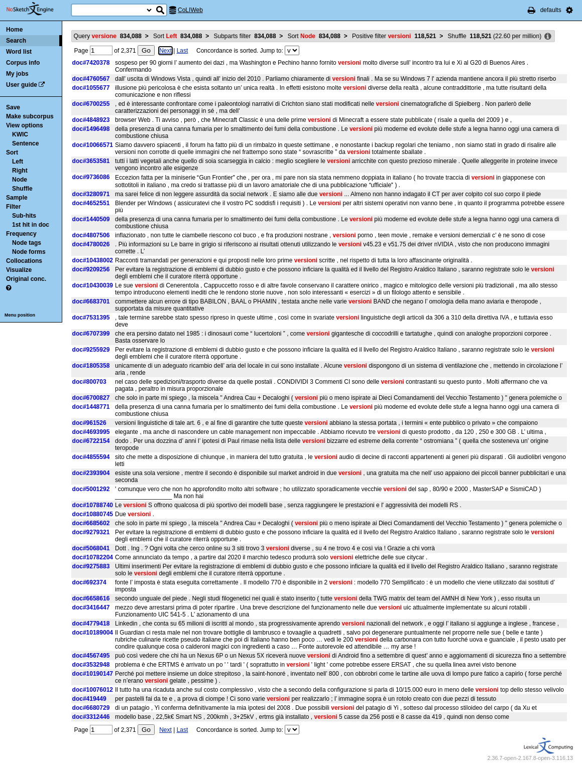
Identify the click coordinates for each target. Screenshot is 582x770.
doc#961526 (89, 422)
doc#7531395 (91, 317)
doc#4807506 (91, 235)
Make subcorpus (30, 116)
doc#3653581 (91, 161)
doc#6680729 (91, 707)
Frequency (21, 233)
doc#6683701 (91, 301)
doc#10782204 (92, 557)
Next (165, 50)
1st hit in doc (30, 224)
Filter (13, 206)
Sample (17, 197)
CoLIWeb (190, 10)
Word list (19, 51)
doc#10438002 (92, 260)
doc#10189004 (92, 632)
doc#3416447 (91, 607)
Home (14, 29)
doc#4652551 (91, 203)
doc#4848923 (91, 119)
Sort (12, 152)
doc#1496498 (91, 128)
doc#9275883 (91, 566)
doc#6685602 (91, 523)
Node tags (26, 242)
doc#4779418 (91, 623)
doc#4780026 (91, 244)
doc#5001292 (91, 489)
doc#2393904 (91, 473)
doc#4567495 (91, 655)
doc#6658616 (91, 598)
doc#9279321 (91, 532)
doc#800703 (89, 381)
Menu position (20, 315)
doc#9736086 (91, 177)
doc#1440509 (91, 219)
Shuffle (22, 188)
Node (19, 179)
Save (13, 107)
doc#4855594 (91, 456)
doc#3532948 (91, 664)
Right (20, 170)
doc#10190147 (92, 673)
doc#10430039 (92, 285)
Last (182, 50)
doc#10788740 (92, 505)
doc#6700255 (91, 103)
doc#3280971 (91, 194)
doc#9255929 (91, 349)
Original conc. (26, 278)
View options (24, 125)
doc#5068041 (91, 548)
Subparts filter (245, 36)
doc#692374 (89, 582)
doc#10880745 (92, 514)
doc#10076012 (92, 689)
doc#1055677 (91, 87)
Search (16, 40)
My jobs (17, 73)
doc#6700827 (91, 397)
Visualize (19, 269)
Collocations (24, 260)
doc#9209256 (91, 269)
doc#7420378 (91, 62)
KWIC (20, 134)
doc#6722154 (91, 440)
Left (17, 161)
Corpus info (23, 62)
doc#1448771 (91, 406)
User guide (21, 84)
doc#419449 (89, 698)
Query (108, 36)
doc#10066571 (92, 144)
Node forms (29, 251)
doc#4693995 (91, 431)
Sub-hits (24, 215)
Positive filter (394, 36)
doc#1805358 (91, 365)
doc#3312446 (91, 716)
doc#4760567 (91, 78)
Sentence (25, 143)
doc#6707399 (91, 333)
